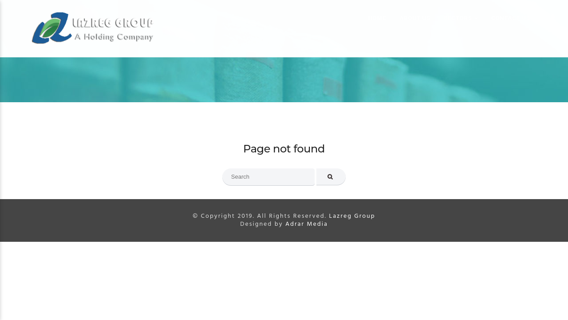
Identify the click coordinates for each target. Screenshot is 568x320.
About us (415, 18)
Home (377, 18)
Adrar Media (306, 224)
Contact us (510, 18)
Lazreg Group (352, 216)
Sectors (458, 18)
